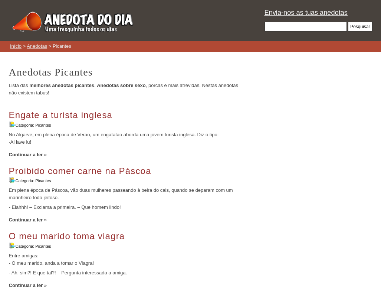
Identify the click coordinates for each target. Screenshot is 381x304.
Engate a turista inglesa (61, 115)
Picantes (43, 125)
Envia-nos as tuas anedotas (306, 12)
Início (16, 46)
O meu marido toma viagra (67, 236)
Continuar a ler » (28, 154)
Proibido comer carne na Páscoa (80, 171)
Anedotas (37, 46)
